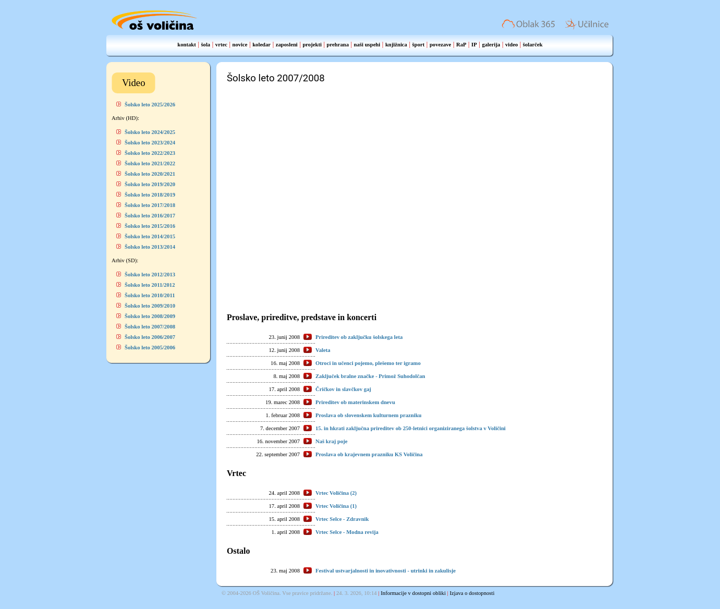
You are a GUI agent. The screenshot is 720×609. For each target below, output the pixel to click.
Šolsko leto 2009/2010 (150, 306)
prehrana (338, 44)
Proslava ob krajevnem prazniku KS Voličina (369, 454)
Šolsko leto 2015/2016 (150, 226)
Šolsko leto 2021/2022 (150, 163)
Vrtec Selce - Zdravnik (342, 519)
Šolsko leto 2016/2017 (150, 215)
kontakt (186, 44)
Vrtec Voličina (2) (336, 493)
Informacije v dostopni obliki (413, 593)
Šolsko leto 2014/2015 (150, 236)
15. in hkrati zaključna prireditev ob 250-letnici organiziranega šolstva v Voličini (410, 428)
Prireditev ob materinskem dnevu (355, 402)
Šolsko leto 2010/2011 (150, 295)
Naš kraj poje (331, 441)
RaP (461, 44)
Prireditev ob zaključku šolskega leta (358, 337)
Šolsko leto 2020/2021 (150, 174)
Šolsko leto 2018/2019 (150, 195)
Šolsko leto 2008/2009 (150, 316)
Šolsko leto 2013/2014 (150, 247)
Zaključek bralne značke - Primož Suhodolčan (370, 376)
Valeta (323, 350)
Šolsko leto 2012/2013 (150, 274)
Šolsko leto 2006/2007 (150, 337)
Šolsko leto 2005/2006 (150, 347)
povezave (440, 44)
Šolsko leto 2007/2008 (150, 327)
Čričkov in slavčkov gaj (343, 389)
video (511, 44)
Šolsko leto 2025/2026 (150, 104)
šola (205, 44)
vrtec (221, 44)
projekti (312, 44)
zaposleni (287, 44)
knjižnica (396, 44)
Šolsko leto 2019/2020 (150, 184)
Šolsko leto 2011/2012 (150, 285)
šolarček (533, 44)
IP (474, 44)
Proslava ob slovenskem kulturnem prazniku (368, 415)
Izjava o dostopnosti (472, 593)
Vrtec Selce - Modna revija (347, 532)
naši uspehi (367, 44)
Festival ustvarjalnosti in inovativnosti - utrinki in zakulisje (385, 571)
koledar (261, 44)
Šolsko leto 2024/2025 (150, 132)
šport (418, 44)
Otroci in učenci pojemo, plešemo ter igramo (368, 363)
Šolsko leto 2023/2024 (150, 142)
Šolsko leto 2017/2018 (150, 205)
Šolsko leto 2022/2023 (150, 153)
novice (240, 44)
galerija (491, 44)
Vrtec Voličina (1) (336, 506)
